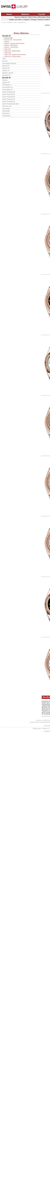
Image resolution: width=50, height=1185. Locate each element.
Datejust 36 (5, 68)
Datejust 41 (5, 70)
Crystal (41, 14)
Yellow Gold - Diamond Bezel (12, 56)
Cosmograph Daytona (9, 63)
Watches (25, 14)
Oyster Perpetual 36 (8, 99)
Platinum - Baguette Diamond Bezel (14, 43)
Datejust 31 (5, 66)
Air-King (4, 61)
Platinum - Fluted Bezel (10, 45)
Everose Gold (8, 38)
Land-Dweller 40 (7, 89)
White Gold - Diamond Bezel (12, 51)
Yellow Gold (7, 52)
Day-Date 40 (6, 36)
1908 (3, 58)
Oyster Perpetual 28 (8, 92)
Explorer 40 (6, 82)
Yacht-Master (6, 115)
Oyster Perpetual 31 (8, 94)
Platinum (6, 41)
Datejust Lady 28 (7, 73)
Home (9, 14)
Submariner (6, 113)
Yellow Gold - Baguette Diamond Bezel (15, 54)
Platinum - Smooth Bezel (11, 47)
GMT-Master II (6, 85)
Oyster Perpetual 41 (8, 101)
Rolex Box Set (6, 106)
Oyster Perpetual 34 (8, 96)
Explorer (5, 80)
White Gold (7, 49)
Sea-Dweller (6, 108)
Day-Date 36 (6, 75)
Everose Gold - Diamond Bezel (13, 39)
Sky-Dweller (6, 111)
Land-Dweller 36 (7, 87)
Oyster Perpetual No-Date (10, 104)
